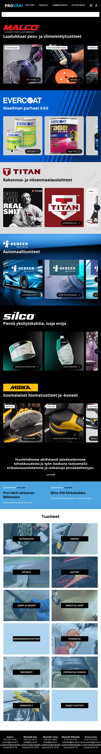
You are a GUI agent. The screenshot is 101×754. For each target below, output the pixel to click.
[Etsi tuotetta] (50, 14)
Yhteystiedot (78, 5)
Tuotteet (30, 5)
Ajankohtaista (59, 5)
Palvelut (43, 5)
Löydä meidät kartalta (10, 745)
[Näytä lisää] (97, 64)
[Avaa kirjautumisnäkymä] (96, 5)
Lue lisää (50, 474)
